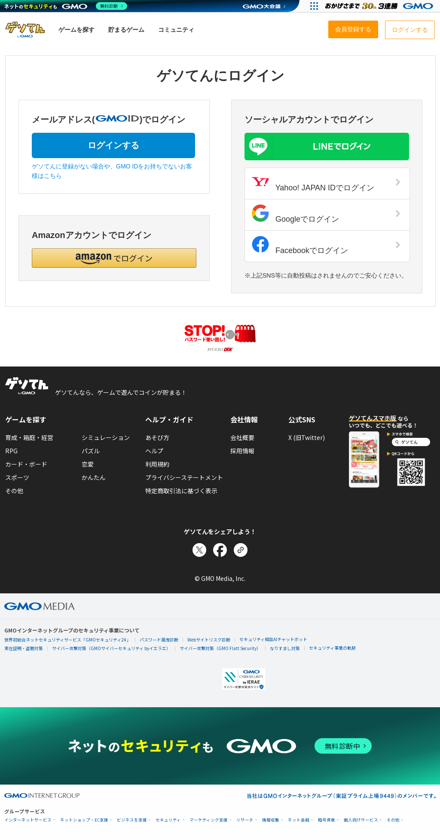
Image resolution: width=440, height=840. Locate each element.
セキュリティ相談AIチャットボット (273, 639)
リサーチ (245, 820)
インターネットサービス (28, 820)
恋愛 (88, 464)
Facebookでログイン (326, 245)
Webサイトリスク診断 (208, 639)
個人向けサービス (361, 820)
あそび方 (157, 437)
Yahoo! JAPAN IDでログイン (326, 182)
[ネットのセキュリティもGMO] (66, 6)
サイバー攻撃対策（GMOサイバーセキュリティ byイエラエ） (111, 648)
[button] (114, 258)
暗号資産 (326, 820)
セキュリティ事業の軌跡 (332, 648)
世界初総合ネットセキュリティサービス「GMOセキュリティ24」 (67, 639)
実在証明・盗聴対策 (23, 648)
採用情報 (242, 450)
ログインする (113, 145)
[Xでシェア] (199, 550)
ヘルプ (154, 450)
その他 (14, 490)
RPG (11, 450)
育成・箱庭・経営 (29, 437)
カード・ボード (26, 464)
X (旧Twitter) (306, 437)
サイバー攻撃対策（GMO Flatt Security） (220, 648)
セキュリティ (168, 820)
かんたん (94, 477)
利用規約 (157, 464)
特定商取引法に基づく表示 (181, 490)
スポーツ (17, 477)
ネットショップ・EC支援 (84, 820)
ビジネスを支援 (132, 820)
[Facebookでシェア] (220, 550)
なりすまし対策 (285, 648)
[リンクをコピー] (241, 550)
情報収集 (270, 820)
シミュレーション (106, 437)
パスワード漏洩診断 (159, 639)
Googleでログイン (326, 214)
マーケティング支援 (208, 820)
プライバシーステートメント (184, 477)
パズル (91, 450)
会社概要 (242, 437)
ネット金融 (298, 820)
